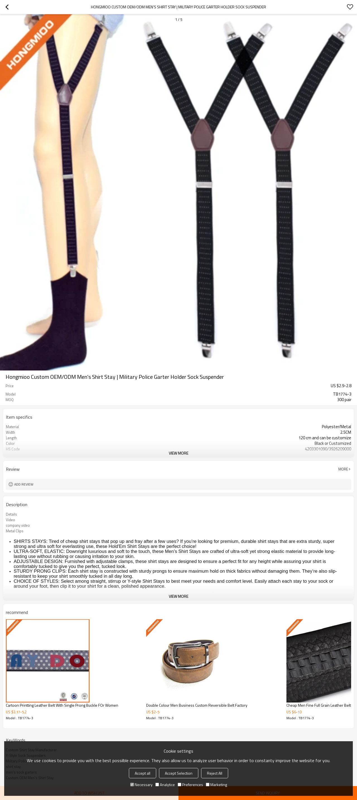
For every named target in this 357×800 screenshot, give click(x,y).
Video (10, 520)
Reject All (214, 773)
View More (178, 453)
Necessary (141, 784)
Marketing (216, 784)
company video (18, 525)
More (343, 469)
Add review (23, 484)
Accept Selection (178, 773)
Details (11, 514)
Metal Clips (14, 531)
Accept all (142, 773)
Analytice (165, 784)
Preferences (190, 784)
